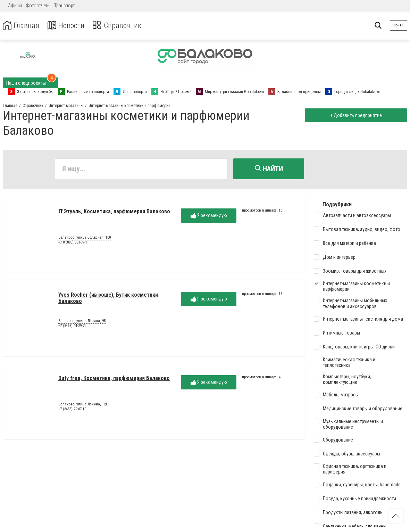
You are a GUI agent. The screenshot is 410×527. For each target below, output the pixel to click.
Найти (269, 169)
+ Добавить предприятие (355, 115)
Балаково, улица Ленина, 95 (82, 322)
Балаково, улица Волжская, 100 (84, 239)
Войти (398, 25)
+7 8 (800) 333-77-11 (73, 243)
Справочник (123, 25)
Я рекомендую (209, 216)
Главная (22, 25)
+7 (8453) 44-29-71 (72, 326)
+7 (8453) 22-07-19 (72, 409)
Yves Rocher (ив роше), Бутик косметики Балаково (108, 298)
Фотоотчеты (38, 5)
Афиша (15, 5)
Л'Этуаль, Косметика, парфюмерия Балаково (114, 212)
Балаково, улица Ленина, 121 (82, 405)
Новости (69, 25)
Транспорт (64, 5)
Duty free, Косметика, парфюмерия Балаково (114, 379)
